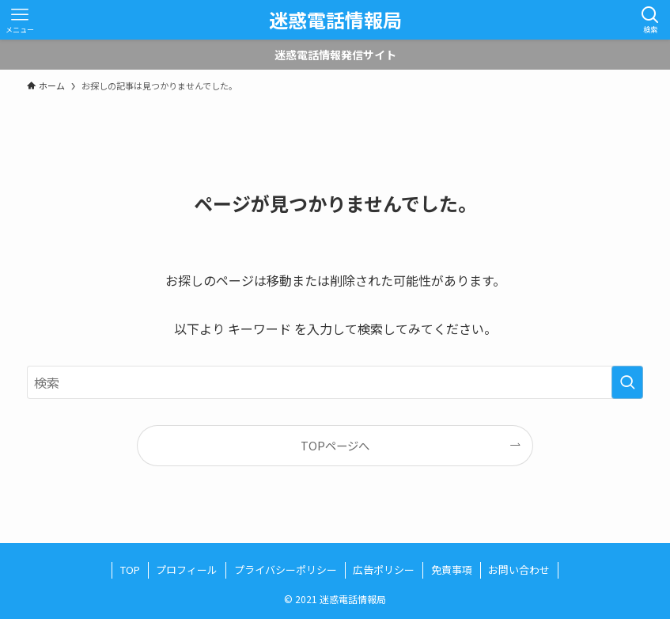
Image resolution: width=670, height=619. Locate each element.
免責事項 (451, 569)
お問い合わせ (519, 569)
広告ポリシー (383, 569)
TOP (130, 569)
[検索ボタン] (650, 20)
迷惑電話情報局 (335, 19)
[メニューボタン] (20, 20)
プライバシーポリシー (285, 569)
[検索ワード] (335, 382)
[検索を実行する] (627, 382)
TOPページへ (335, 445)
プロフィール (187, 569)
